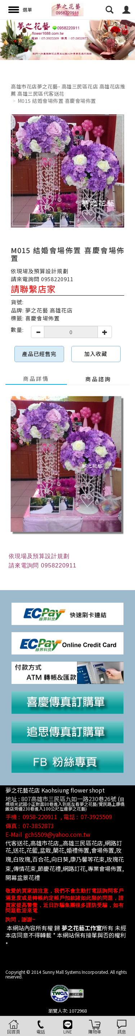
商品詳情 (36, 378)
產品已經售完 (39, 353)
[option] (67, 39)
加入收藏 (95, 353)
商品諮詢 (98, 379)
